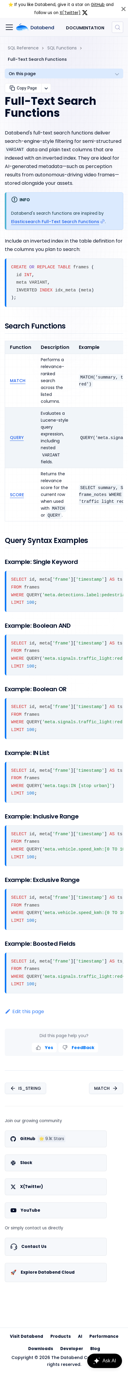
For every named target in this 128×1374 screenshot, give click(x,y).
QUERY (17, 438)
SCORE (17, 495)
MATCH (17, 381)
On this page (22, 74)
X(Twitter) (70, 13)
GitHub (98, 4)
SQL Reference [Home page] (23, 48)
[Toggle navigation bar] (9, 27)
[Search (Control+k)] (117, 27)
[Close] (123, 9)
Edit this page (24, 1011)
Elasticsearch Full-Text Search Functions (55, 222)
